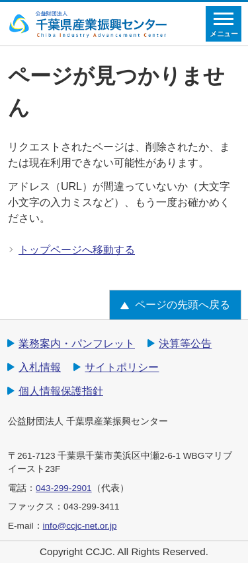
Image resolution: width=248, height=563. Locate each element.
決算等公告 (185, 343)
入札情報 (40, 367)
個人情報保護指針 (61, 391)
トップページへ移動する (77, 249)
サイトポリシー (122, 367)
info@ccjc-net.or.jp (80, 526)
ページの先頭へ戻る (182, 304)
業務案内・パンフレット (77, 343)
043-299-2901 (64, 488)
